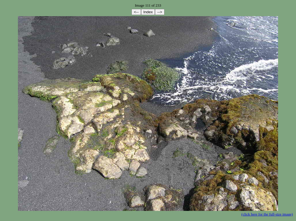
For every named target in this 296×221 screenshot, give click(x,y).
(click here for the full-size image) (267, 214)
